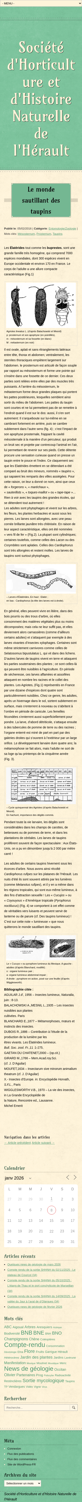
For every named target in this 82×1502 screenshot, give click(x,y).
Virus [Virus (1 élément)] (44, 1386)
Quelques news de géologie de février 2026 (34, 1306)
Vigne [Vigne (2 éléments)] (37, 1386)
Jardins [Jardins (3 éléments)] (58, 1357)
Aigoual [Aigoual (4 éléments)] (17, 1327)
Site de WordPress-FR (21, 1464)
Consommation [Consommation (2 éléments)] (55, 1346)
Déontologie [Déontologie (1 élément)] (10, 1352)
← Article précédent (17, 1143)
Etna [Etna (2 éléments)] (20, 1352)
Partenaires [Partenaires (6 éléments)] (25, 1375)
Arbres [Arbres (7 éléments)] (30, 1327)
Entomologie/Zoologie (62, 228)
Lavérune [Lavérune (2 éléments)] (70, 1357)
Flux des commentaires (22, 1459)
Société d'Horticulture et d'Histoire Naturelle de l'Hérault (41, 99)
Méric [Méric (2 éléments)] (63, 1363)
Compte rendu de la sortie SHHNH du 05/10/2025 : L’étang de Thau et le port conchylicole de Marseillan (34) (40, 1286)
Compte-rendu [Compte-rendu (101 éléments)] (24, 1344)
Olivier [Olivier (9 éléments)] (10, 1374)
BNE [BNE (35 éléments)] (38, 1333)
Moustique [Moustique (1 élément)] (53, 1363)
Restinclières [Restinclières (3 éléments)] (13, 1381)
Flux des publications (20, 1454)
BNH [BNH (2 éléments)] (48, 1333)
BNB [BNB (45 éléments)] (26, 1333)
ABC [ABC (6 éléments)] (8, 1327)
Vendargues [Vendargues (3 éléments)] (17, 1386)
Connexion (14, 1448)
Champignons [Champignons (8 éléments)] (16, 1339)
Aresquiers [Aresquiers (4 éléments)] (44, 1327)
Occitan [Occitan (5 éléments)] (60, 1369)
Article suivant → (43, 1143)
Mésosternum (26, 233)
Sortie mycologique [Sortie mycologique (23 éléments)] (43, 1380)
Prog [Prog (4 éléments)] (39, 1375)
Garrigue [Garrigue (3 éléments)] (51, 1352)
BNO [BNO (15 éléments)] (57, 1332)
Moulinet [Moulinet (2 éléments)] (42, 1363)
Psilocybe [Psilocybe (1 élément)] (49, 1375)
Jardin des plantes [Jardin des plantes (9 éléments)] (36, 1357)
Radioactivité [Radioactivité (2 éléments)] (63, 1375)
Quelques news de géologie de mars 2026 (34, 1264)
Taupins (58, 233)
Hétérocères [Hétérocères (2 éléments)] (11, 1357)
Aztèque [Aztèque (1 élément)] (57, 1327)
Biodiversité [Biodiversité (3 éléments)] (12, 1333)
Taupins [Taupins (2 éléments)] (70, 1381)
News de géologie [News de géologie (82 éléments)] (28, 1368)
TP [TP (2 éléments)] (6, 1386)
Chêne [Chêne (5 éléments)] (34, 1339)
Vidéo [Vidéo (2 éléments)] (29, 1386)
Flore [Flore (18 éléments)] (29, 1351)
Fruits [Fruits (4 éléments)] (40, 1352)
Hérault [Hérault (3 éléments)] (63, 1352)
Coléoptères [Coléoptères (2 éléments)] (47, 1339)
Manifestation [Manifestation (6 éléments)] (15, 1363)
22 (52, 1231)
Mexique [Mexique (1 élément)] (31, 1363)
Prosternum (44, 233)
